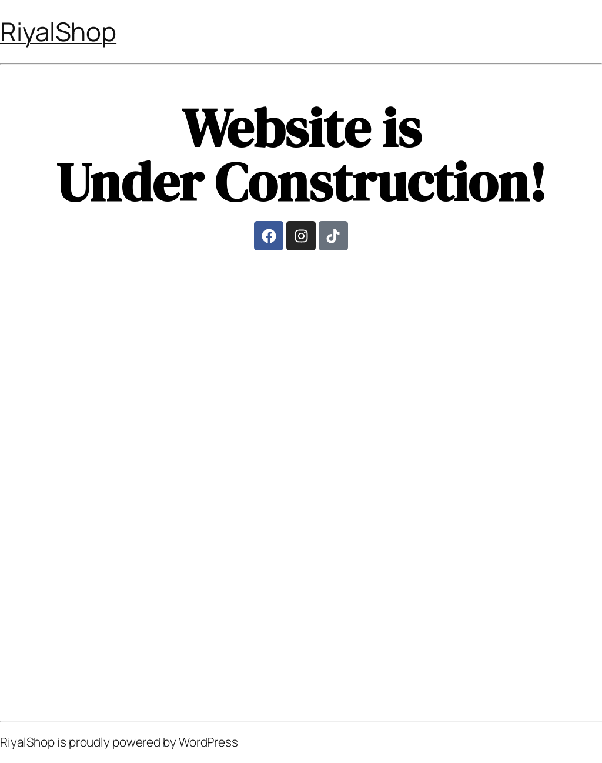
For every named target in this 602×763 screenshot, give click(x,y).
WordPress (208, 742)
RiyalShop (58, 31)
